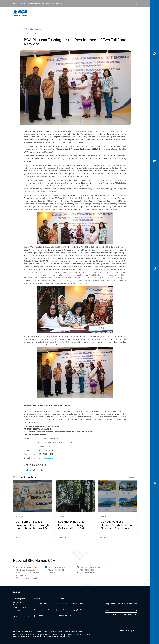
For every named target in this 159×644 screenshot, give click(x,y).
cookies (59, 4)
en (135, 13)
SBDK (122, 631)
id (131, 13)
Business (72, 12)
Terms (135, 631)
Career (102, 12)
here (68, 636)
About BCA (87, 12)
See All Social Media (63, 616)
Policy (128, 631)
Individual (57, 12)
